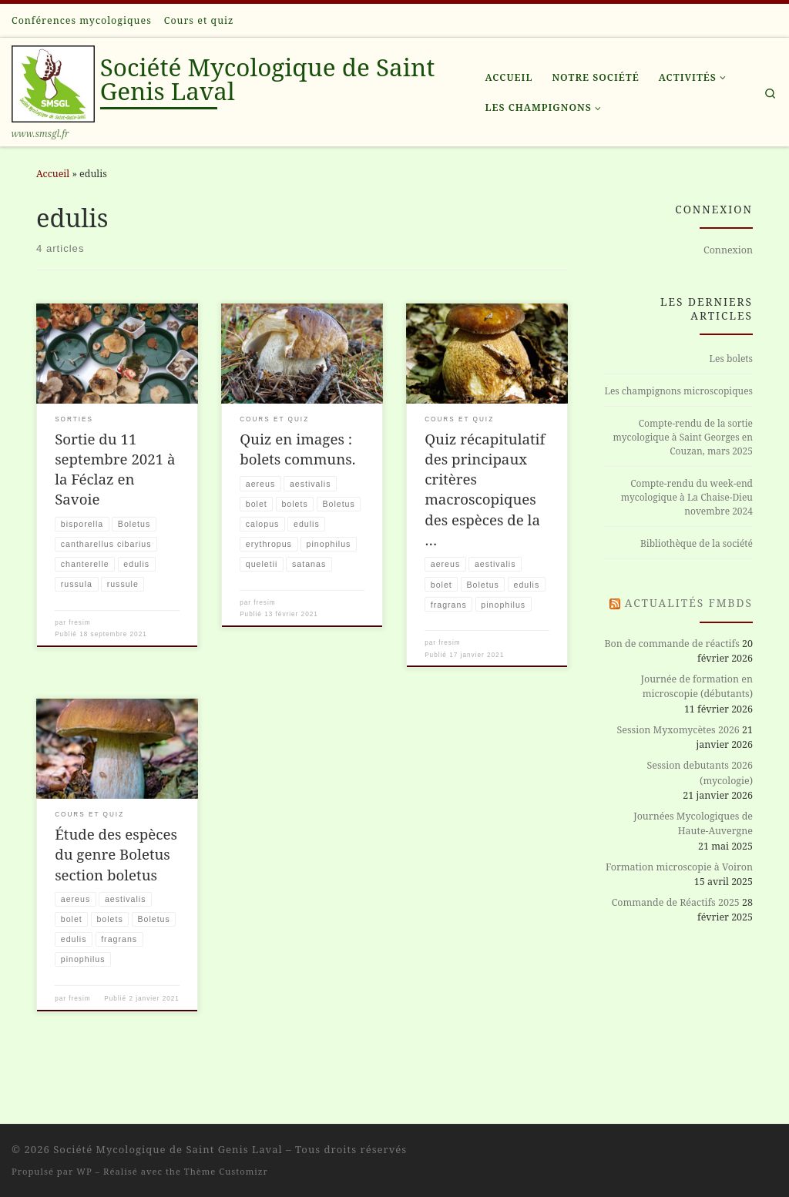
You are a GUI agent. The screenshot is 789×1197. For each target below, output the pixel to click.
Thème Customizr (226, 1171)
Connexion (728, 249)
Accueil (52, 173)
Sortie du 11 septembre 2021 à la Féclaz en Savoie (115, 469)
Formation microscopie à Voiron (679, 866)
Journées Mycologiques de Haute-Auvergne (693, 823)
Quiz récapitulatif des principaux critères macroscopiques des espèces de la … (485, 489)
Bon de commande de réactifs (671, 643)
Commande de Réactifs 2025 (676, 902)
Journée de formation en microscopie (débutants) (697, 686)
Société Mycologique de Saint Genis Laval (167, 1149)
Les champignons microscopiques (678, 390)
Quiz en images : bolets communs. (297, 448)
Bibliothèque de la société (696, 543)
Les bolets (732, 358)
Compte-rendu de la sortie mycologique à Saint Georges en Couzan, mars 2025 (683, 437)
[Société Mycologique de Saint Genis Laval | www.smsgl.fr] (53, 80)
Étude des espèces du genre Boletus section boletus (116, 875)
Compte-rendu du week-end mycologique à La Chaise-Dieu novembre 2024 (687, 497)
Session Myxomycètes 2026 (678, 729)
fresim (79, 624)
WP (84, 1171)
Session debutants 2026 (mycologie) (700, 772)
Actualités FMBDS (689, 602)
